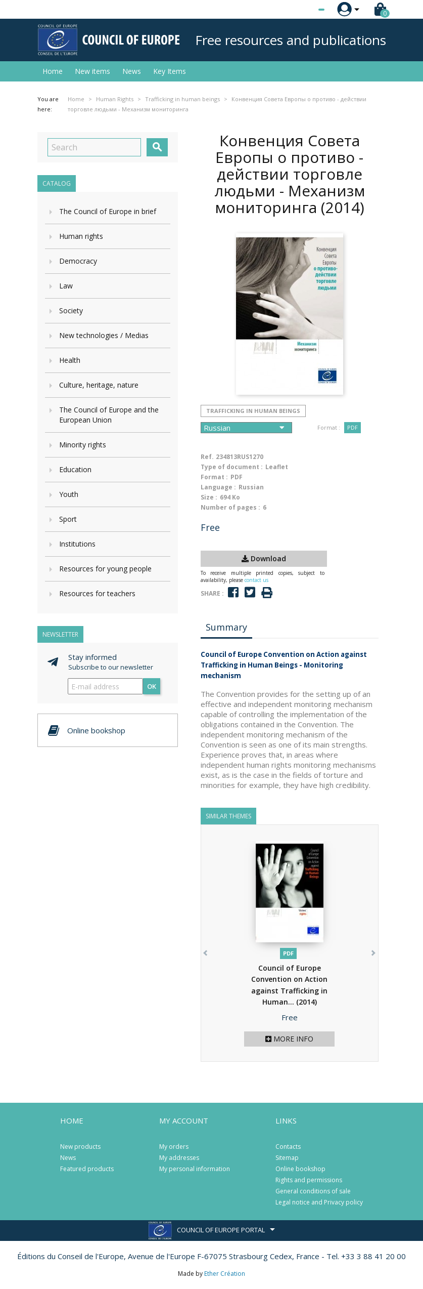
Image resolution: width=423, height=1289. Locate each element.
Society (71, 310)
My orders (174, 1146)
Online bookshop (300, 1169)
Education (75, 469)
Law (66, 285)
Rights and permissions (308, 1180)
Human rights (81, 236)
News (131, 71)
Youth (68, 494)
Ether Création (224, 1273)
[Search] (94, 147)
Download (264, 558)
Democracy (78, 261)
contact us (256, 580)
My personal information (194, 1169)
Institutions (77, 544)
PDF (352, 427)
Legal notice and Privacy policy (319, 1202)
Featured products (87, 1169)
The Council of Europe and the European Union (109, 415)
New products (80, 1146)
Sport (68, 519)
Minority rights (82, 444)
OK (151, 686)
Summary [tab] (226, 627)
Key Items (169, 71)
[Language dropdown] (302, 10)
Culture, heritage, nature (98, 385)
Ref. (207, 456)
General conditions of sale (313, 1191)
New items (92, 71)
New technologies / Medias (104, 335)
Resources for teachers (97, 593)
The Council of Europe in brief (107, 211)
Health (69, 360)
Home (52, 71)
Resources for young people (105, 568)
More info (289, 1039)
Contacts (288, 1146)
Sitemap (287, 1157)
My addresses (179, 1157)
